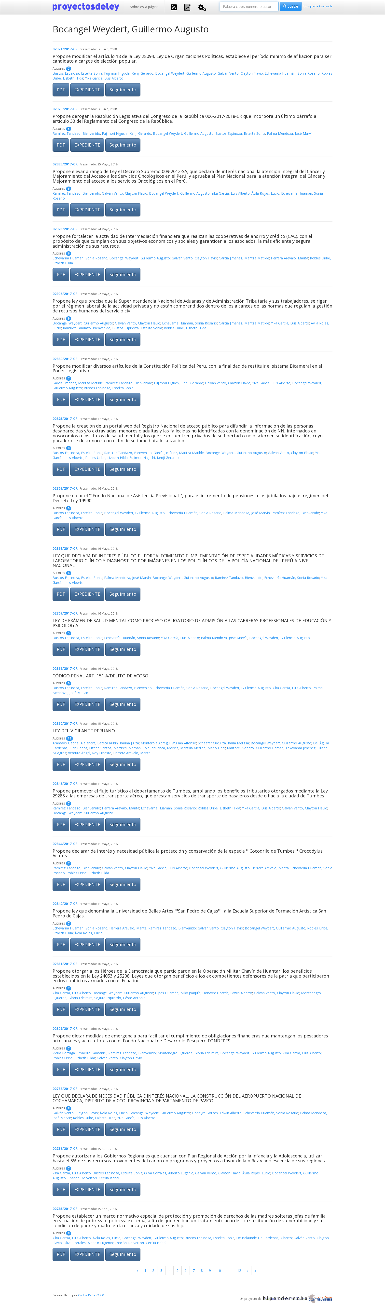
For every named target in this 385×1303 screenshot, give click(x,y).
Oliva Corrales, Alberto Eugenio (168, 1173)
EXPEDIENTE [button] (87, 90)
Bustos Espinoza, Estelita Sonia (77, 73)
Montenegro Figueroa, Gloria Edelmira (188, 1053)
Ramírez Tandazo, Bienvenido (76, 133)
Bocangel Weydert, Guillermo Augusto (185, 73)
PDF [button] (61, 90)
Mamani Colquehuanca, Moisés (153, 748)
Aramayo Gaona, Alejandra (74, 743)
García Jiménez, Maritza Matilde (244, 258)
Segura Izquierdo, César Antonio (120, 997)
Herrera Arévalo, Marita (289, 258)
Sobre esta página (144, 6)
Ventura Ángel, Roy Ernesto (89, 753)
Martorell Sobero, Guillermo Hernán (255, 748)
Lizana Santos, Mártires (108, 748)
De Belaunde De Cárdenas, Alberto (264, 1238)
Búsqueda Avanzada (317, 6)
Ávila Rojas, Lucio (265, 193)
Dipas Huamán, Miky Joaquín (178, 993)
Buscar (290, 6)
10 (219, 1270)
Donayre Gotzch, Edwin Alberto (227, 993)
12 (239, 1270)
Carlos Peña (86, 1295)
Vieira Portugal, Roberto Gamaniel (80, 1053)
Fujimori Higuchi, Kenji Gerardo (128, 73)
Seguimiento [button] (123, 90)
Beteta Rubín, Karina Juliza (118, 743)
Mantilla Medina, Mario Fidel (202, 748)
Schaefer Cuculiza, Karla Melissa (223, 743)
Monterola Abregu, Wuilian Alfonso (168, 743)
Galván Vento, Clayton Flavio (240, 73)
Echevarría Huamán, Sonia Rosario (292, 73)
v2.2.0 (100, 1295)
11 (229, 1270)
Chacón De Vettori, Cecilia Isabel (93, 1178)
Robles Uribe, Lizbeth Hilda (185, 328)
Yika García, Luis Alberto (104, 78)
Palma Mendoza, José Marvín (290, 133)
